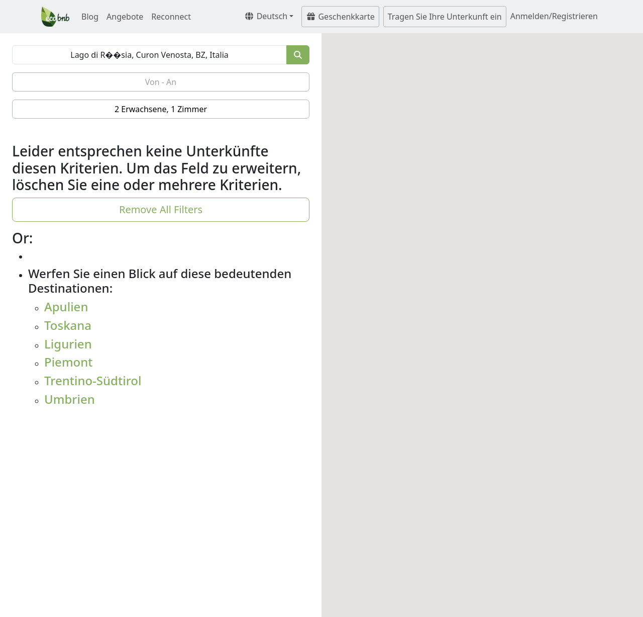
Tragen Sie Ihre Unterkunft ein (445, 16)
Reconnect (171, 16)
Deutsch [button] (265, 16)
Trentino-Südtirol (93, 380)
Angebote (124, 16)
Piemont (68, 362)
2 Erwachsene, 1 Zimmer (161, 109)
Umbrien (69, 399)
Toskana (67, 325)
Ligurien (68, 343)
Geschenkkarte (340, 16)
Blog (89, 16)
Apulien (66, 306)
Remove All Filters (160, 209)
